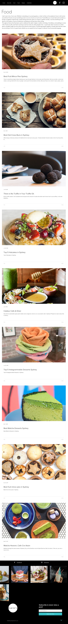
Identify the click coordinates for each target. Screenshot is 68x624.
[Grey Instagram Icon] (63, 2)
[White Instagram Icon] (42, 562)
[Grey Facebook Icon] (59, 2)
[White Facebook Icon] (14, 562)
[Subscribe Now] (50, 614)
